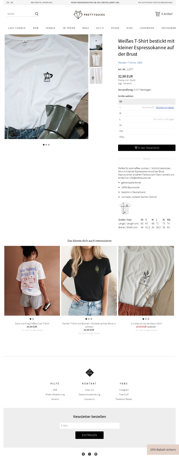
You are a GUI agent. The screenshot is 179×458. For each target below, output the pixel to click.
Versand (55, 399)
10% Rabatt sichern (163, 450)
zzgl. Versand (125, 83)
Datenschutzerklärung (89, 394)
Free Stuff (123, 394)
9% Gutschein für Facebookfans (155, 2)
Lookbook (147, 28)
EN (8, 2)
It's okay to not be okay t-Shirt (146, 323)
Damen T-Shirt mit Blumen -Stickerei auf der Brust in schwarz (89, 325)
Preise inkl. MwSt (126, 80)
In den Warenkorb (147, 148)
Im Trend (69, 28)
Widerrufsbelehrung (55, 394)
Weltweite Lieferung (41, 2)
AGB (55, 389)
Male (85, 28)
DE (12, 2)
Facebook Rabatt (124, 399)
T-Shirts (132, 62)
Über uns (89, 389)
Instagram (124, 389)
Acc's (100, 28)
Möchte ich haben (165, 107)
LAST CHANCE (17, 28)
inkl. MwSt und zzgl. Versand (32, 330)
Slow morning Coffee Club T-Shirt (32, 323)
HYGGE (115, 28)
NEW (36, 28)
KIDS (130, 28)
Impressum (89, 399)
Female (51, 28)
